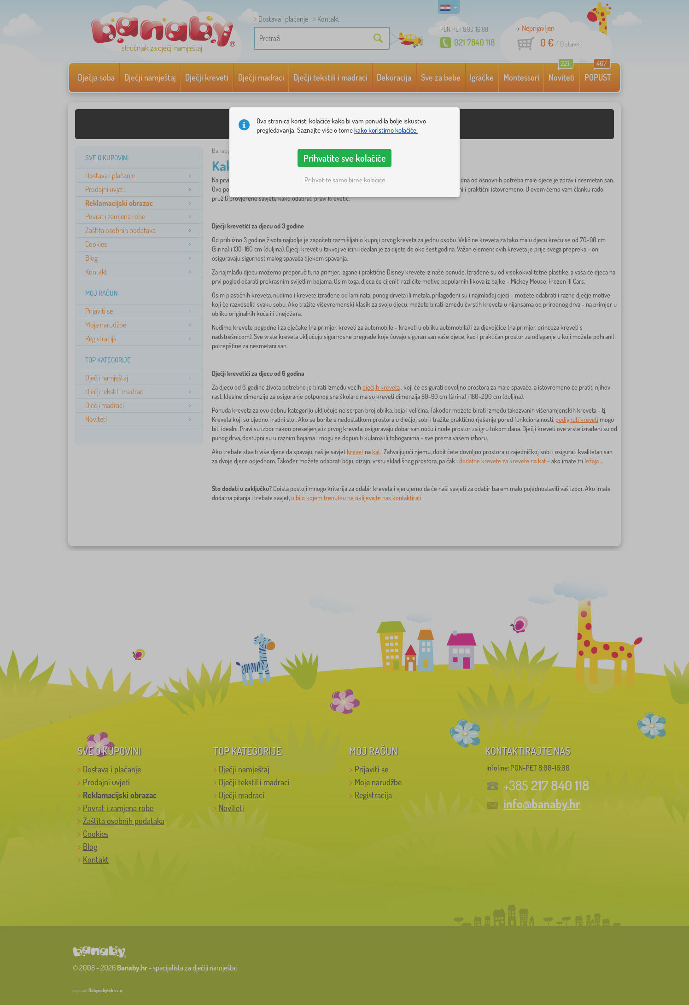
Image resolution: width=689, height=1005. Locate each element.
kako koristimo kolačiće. (386, 130)
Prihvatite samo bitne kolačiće (344, 179)
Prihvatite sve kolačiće (345, 158)
